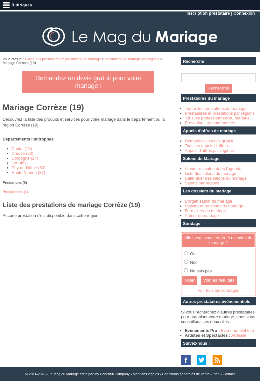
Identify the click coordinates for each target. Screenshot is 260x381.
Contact (229, 374)
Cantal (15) (21, 148)
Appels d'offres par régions (209, 150)
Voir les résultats (219, 280)
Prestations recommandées (210, 122)
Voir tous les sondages (218, 290)
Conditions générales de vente (185, 374)
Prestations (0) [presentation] (15, 182)
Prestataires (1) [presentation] (15, 192)
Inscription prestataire (208, 13)
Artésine (239, 335)
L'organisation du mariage (208, 201)
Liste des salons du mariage (210, 173)
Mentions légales (146, 374)
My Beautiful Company (112, 374)
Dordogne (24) (24, 158)
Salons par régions (202, 183)
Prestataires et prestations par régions (220, 113)
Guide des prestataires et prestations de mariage (63, 59)
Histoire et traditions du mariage (214, 206)
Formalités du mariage (205, 210)
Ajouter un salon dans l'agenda (213, 168)
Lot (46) (18, 163)
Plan (216, 374)
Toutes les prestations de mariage (216, 108)
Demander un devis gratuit (209, 141)
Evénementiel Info (237, 330)
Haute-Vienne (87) (28, 172)
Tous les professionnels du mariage (217, 118)
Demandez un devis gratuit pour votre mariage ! (88, 82)
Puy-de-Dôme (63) (28, 167)
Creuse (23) (22, 153)
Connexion (244, 13)
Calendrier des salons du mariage (216, 178)
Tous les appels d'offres (206, 145)
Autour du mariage (202, 215)
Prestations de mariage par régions (132, 59)
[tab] (88, 182)
